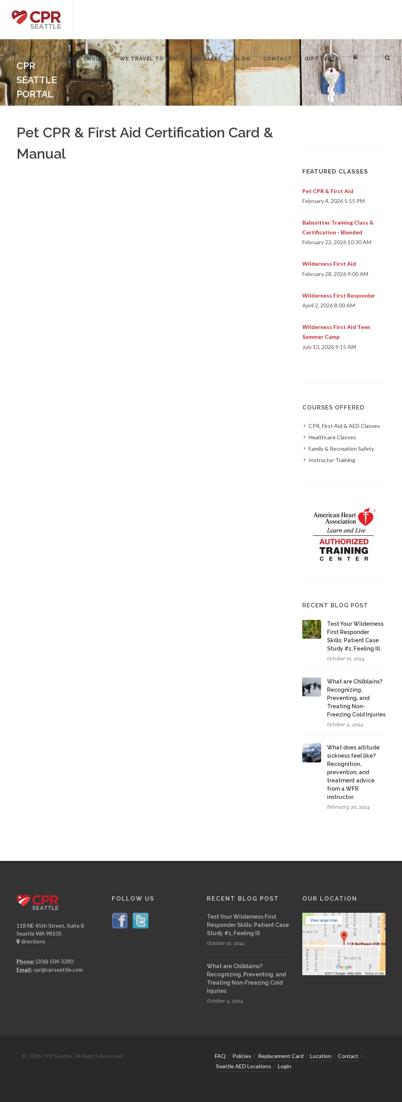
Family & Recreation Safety (341, 448)
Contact (348, 1056)
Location (320, 1056)
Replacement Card (280, 1056)
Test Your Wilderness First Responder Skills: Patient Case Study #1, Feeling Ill (248, 925)
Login (284, 1066)
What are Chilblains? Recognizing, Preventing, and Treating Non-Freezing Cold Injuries (356, 698)
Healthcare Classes (332, 437)
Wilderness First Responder (338, 295)
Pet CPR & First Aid (327, 191)
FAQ (220, 1056)
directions (31, 941)
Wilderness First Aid (329, 263)
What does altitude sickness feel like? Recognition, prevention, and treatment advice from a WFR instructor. (353, 772)
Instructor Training (332, 460)
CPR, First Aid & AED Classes (344, 425)
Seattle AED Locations (243, 1066)
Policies (241, 1056)
